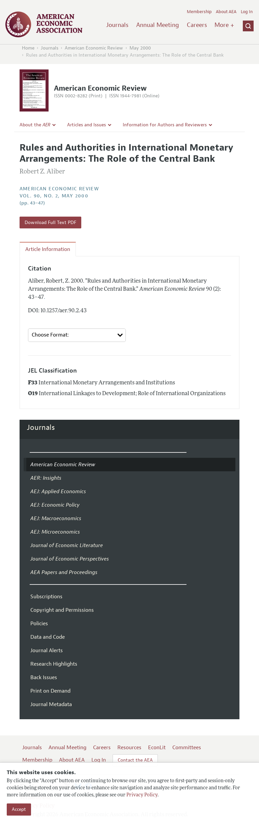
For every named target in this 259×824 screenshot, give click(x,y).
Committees (186, 747)
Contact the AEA (135, 760)
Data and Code (47, 637)
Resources (129, 747)
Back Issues (43, 677)
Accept (19, 809)
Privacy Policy (141, 795)
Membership (199, 11)
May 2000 (140, 48)
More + (224, 25)
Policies (39, 623)
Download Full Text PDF (50, 222)
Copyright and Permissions (62, 610)
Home (28, 48)
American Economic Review (94, 48)
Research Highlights (53, 664)
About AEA (226, 11)
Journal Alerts (46, 650)
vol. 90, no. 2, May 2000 (54, 196)
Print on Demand (50, 691)
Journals (117, 25)
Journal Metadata (51, 704)
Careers (197, 25)
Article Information (47, 249)
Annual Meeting (157, 25)
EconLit (157, 747)
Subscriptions (46, 596)
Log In (247, 11)
